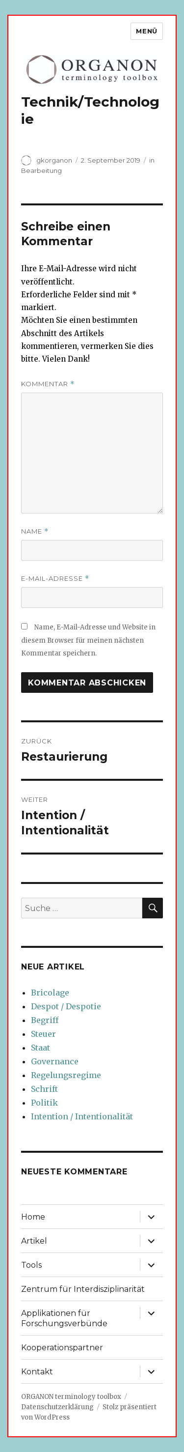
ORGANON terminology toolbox (71, 1397)
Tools (31, 1265)
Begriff (44, 1020)
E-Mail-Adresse (55, 578)
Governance (55, 1061)
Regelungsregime (66, 1075)
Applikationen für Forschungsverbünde (64, 1318)
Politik (44, 1103)
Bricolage (50, 992)
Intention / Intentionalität (82, 1116)
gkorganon (54, 160)
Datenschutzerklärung (57, 1407)
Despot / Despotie (66, 1006)
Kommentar (48, 384)
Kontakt (37, 1371)
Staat (40, 1048)
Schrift (44, 1089)
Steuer (43, 1034)
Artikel (34, 1241)
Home (33, 1217)
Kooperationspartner (62, 1347)
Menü (146, 31)
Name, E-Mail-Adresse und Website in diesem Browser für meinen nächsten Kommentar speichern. (88, 640)
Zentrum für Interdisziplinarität (83, 1289)
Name (35, 531)
